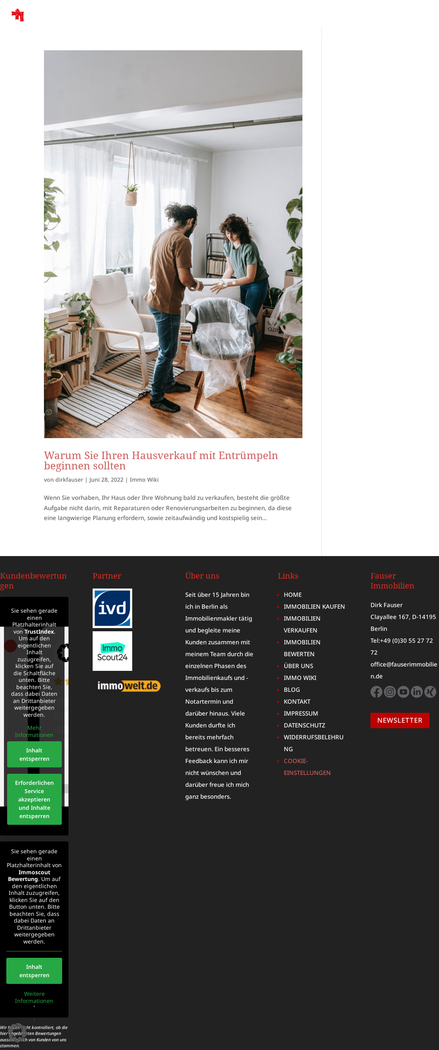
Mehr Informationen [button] (34, 704)
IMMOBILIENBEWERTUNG (384, 24)
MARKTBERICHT (284, 36)
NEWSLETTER (400, 692)
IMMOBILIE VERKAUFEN (290, 24)
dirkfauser (69, 452)
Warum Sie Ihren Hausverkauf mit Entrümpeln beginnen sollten (161, 433)
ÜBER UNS (232, 36)
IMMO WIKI (339, 36)
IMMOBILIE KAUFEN (207, 24)
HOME (153, 24)
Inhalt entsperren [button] (34, 727)
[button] (17, 1032)
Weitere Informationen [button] (34, 970)
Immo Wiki (144, 452)
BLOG (377, 36)
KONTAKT (412, 36)
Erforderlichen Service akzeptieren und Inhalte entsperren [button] (34, 772)
